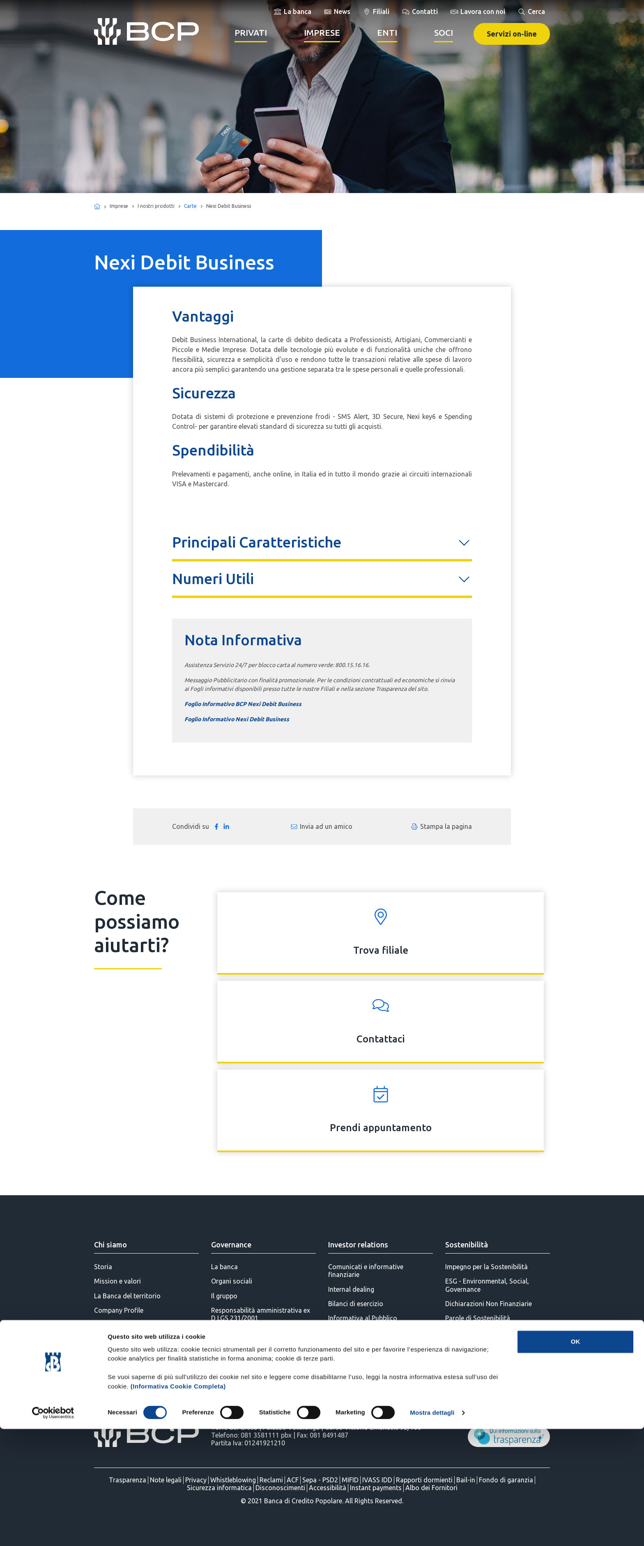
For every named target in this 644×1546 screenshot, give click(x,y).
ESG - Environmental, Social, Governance (487, 1285)
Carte (190, 206)
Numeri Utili (213, 578)
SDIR (335, 1361)
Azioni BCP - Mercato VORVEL (373, 1332)
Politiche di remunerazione (250, 1361)
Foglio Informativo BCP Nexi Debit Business (242, 704)
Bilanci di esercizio (355, 1303)
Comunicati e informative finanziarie (365, 1270)
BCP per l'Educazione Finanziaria (493, 1361)
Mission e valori (117, 1281)
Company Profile (118, 1310)
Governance (231, 1244)
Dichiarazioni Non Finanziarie (488, 1303)
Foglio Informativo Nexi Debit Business (236, 719)
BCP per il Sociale (470, 1346)
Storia (103, 1266)
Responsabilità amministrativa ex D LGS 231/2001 (260, 1314)
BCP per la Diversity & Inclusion (491, 1404)
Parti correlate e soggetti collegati (261, 1346)
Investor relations (358, 1244)
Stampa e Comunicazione (132, 1324)
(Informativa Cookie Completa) (178, 1503)
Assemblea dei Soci (357, 1346)
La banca (224, 1266)
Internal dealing (351, 1289)
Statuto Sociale (234, 1390)
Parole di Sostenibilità (477, 1318)
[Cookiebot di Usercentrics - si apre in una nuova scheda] (53, 1530)
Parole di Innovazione (477, 1332)
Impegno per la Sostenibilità (486, 1266)
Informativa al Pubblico (362, 1318)
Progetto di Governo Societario (257, 1332)
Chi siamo (110, 1244)
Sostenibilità (466, 1244)
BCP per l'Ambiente (473, 1376)
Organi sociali (231, 1281)
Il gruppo (224, 1296)
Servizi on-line (512, 34)
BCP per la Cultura (472, 1390)
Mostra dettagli (432, 1529)
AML (218, 1376)
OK (575, 1458)
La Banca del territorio (127, 1296)
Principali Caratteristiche (256, 542)
